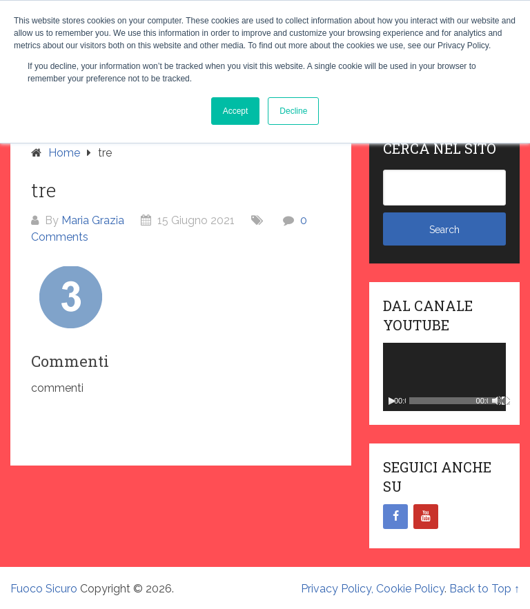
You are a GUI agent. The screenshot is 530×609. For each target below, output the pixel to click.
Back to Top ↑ (484, 588)
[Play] (392, 400)
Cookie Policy (410, 588)
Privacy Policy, (338, 588)
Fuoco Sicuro (43, 588)
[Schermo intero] (505, 400)
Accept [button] (235, 111)
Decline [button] (293, 111)
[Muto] (496, 400)
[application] (444, 377)
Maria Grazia (92, 220)
